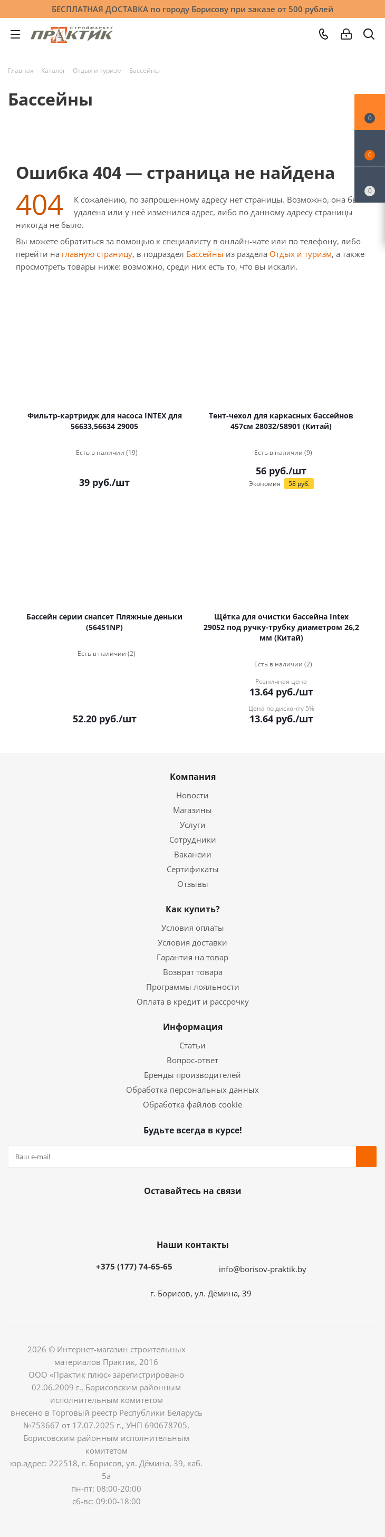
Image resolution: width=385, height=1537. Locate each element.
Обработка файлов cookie (192, 1104)
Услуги (193, 824)
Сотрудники (192, 839)
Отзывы (192, 884)
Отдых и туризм (301, 254)
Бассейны (205, 254)
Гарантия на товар (192, 957)
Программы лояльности (192, 986)
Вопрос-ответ (192, 1060)
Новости (192, 795)
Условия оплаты (192, 927)
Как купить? (193, 909)
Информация (193, 1027)
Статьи (192, 1045)
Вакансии (192, 854)
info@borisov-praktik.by (262, 1269)
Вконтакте (137, 1215)
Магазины (192, 810)
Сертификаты (193, 869)
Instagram (189, 1215)
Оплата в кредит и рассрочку (193, 1001)
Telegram (216, 1215)
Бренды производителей (192, 1075)
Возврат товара (193, 972)
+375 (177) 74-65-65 (134, 1266)
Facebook (163, 1215)
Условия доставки (192, 942)
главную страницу (97, 254)
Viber (242, 1215)
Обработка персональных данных (192, 1089)
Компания (193, 776)
